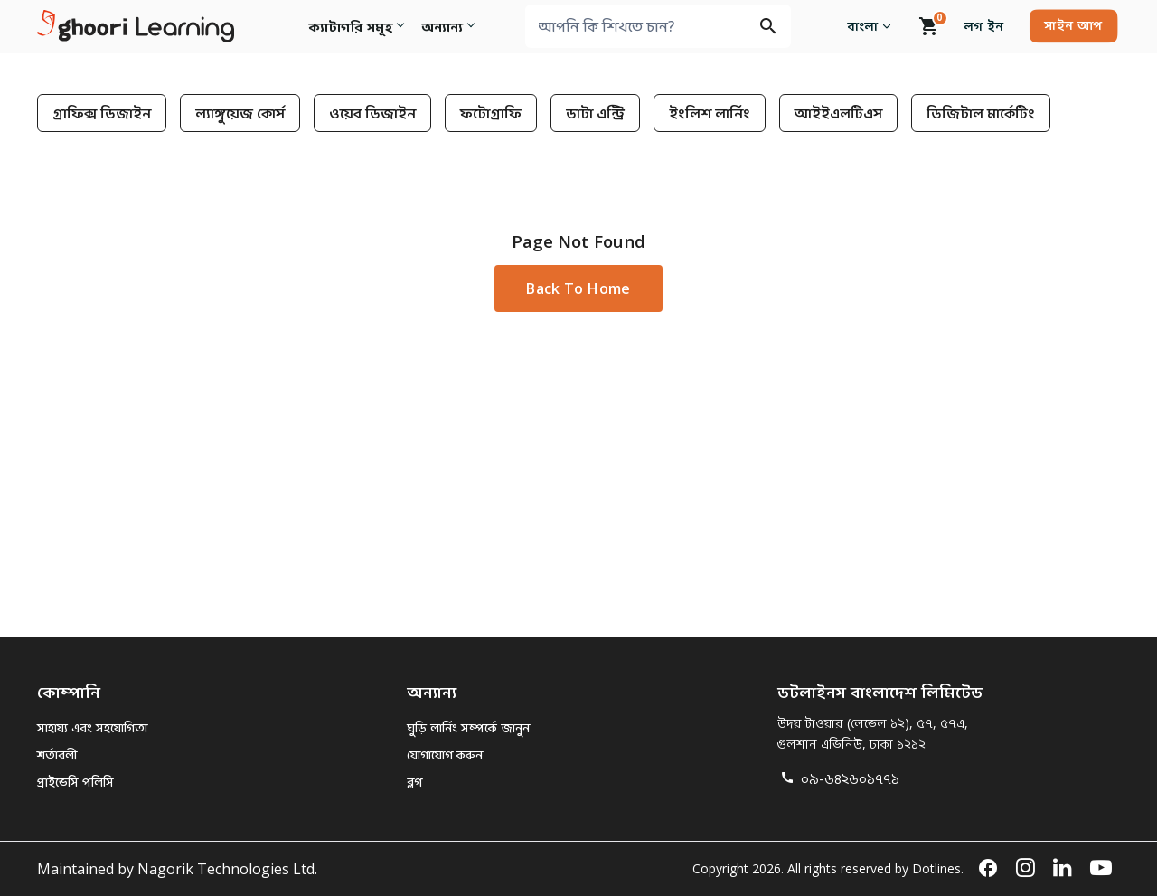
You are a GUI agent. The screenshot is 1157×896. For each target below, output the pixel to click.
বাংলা (872, 25)
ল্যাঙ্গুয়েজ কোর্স (240, 113)
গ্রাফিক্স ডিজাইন (101, 113)
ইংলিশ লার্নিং (709, 113)
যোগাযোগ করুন (445, 754)
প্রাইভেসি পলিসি (75, 781)
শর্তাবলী (57, 754)
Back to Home (578, 288)
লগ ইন (984, 25)
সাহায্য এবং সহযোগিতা (92, 727)
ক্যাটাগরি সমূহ (349, 25)
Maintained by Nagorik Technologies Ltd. (177, 869)
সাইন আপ (1073, 24)
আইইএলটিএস (838, 113)
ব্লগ (414, 781)
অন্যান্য (445, 25)
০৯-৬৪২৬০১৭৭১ (838, 778)
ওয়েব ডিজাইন (372, 113)
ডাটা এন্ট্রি (595, 113)
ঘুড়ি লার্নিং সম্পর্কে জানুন (468, 727)
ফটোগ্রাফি (491, 113)
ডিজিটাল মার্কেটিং (981, 113)
